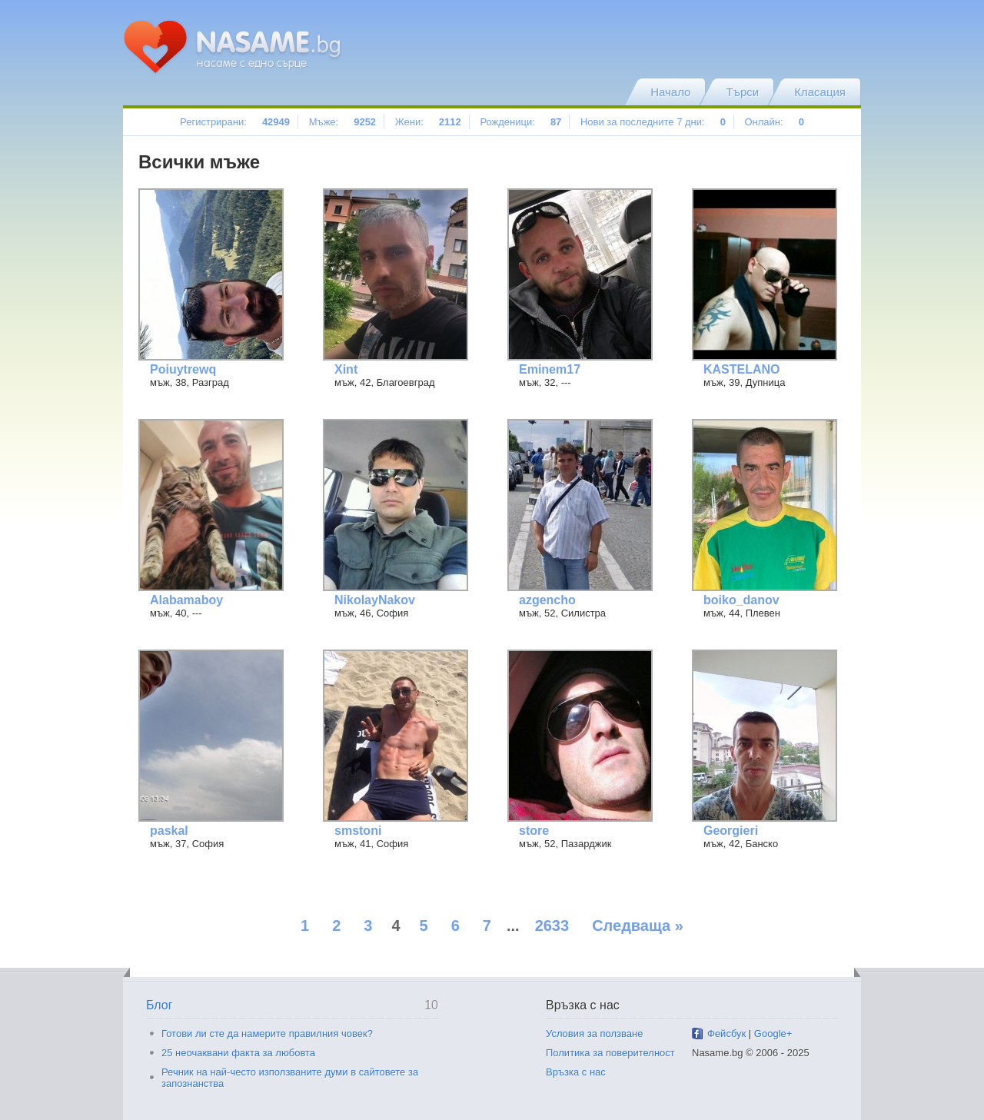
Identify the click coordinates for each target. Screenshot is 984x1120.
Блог (159, 1005)
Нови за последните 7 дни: (653, 122)
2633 (552, 925)
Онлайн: (773, 122)
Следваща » (637, 925)
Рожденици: (520, 122)
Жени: (428, 122)
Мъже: (342, 122)
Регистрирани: (235, 122)
